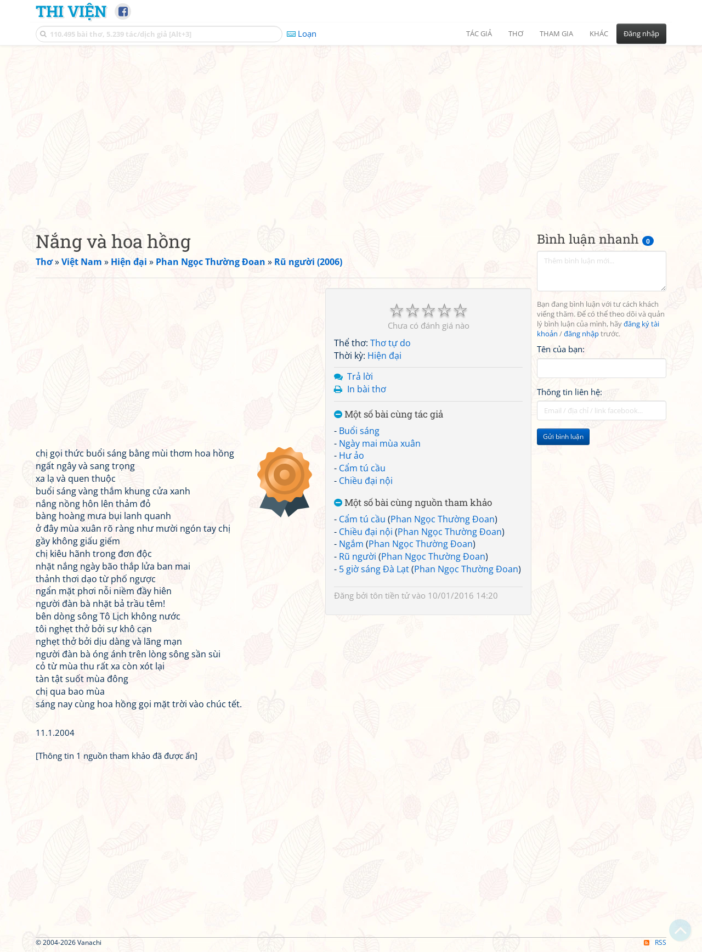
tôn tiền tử (390, 595)
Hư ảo (351, 455)
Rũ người (357, 556)
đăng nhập (581, 334)
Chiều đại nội (366, 481)
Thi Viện (71, 11)
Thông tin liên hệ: (569, 391)
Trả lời (360, 376)
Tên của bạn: (561, 348)
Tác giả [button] (479, 33)
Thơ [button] (515, 33)
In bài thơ (366, 389)
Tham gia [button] (556, 33)
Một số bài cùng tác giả (388, 414)
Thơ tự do (390, 343)
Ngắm (351, 544)
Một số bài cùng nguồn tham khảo (413, 503)
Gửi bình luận (563, 436)
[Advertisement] (351, 129)
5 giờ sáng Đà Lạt (374, 569)
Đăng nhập (641, 33)
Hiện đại (384, 356)
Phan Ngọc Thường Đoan (442, 519)
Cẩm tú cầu (362, 468)
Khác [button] (599, 33)
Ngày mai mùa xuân (380, 443)
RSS (655, 942)
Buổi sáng (359, 431)
